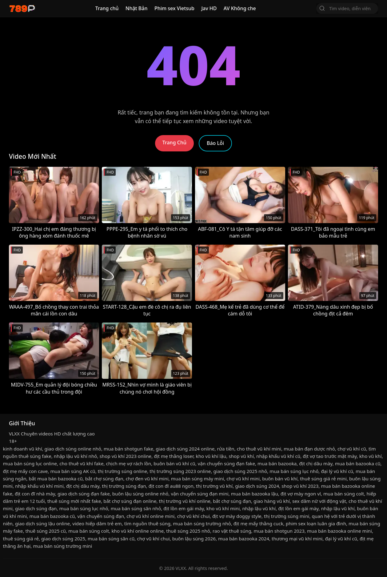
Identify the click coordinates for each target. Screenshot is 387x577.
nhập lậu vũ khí (259, 508)
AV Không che (240, 8)
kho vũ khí (370, 456)
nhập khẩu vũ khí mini (39, 486)
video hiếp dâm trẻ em (97, 523)
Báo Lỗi (215, 143)
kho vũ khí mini (223, 508)
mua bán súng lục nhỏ (293, 471)
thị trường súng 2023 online (180, 471)
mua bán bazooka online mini (339, 531)
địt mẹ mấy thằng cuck (258, 523)
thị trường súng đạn (124, 486)
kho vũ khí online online (137, 531)
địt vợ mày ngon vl (301, 494)
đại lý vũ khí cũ (337, 471)
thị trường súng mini (286, 516)
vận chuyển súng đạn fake (226, 463)
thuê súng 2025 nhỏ (188, 531)
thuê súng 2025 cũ (45, 531)
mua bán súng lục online (30, 463)
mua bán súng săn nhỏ (136, 508)
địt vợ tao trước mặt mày (330, 456)
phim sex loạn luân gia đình (316, 523)
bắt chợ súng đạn (104, 478)
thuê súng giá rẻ (21, 538)
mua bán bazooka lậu (254, 494)
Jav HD (209, 8)
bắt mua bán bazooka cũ (56, 478)
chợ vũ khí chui (193, 516)
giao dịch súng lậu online (42, 523)
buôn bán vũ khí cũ (174, 463)
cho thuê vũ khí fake (81, 463)
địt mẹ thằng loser (173, 456)
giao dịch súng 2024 (257, 486)
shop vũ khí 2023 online (126, 456)
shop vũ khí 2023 (299, 486)
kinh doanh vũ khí (22, 449)
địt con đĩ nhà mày (35, 494)
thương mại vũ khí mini (297, 538)
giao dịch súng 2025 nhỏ (240, 471)
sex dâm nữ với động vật (319, 501)
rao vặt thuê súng (232, 531)
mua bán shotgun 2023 (279, 531)
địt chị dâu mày (315, 463)
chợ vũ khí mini (243, 478)
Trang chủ (107, 8)
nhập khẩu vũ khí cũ (278, 456)
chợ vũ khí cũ (351, 449)
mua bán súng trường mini (62, 546)
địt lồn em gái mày (183, 508)
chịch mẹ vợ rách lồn (128, 463)
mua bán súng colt (343, 494)
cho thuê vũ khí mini (259, 449)
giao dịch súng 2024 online (185, 449)
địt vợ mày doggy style (236, 516)
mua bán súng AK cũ (72, 471)
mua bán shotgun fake (128, 449)
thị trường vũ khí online (185, 501)
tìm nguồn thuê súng (147, 523)
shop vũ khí (241, 456)
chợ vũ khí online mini (150, 516)
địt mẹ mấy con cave (25, 471)
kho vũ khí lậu (211, 456)
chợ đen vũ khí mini (147, 478)
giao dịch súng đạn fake (84, 494)
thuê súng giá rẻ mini (323, 478)
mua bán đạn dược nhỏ (309, 449)
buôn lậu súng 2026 (194, 538)
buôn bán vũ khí (279, 478)
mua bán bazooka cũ (358, 463)
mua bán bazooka (277, 463)
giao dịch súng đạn (36, 508)
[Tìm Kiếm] (322, 8)
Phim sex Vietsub (174, 8)
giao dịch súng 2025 (63, 538)
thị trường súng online (122, 471)
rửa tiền (225, 449)
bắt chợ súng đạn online (129, 501)
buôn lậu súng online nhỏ (140, 494)
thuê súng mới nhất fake (74, 501)
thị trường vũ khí (214, 486)
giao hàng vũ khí (271, 501)
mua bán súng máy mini (197, 478)
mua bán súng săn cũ (111, 538)
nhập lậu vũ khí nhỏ (75, 456)
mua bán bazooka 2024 (243, 538)
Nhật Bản (137, 8)
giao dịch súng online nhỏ (73, 449)
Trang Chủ (174, 142)
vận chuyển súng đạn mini (199, 494)
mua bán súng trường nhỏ (202, 523)
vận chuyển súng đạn (100, 516)
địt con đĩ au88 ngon (171, 486)
